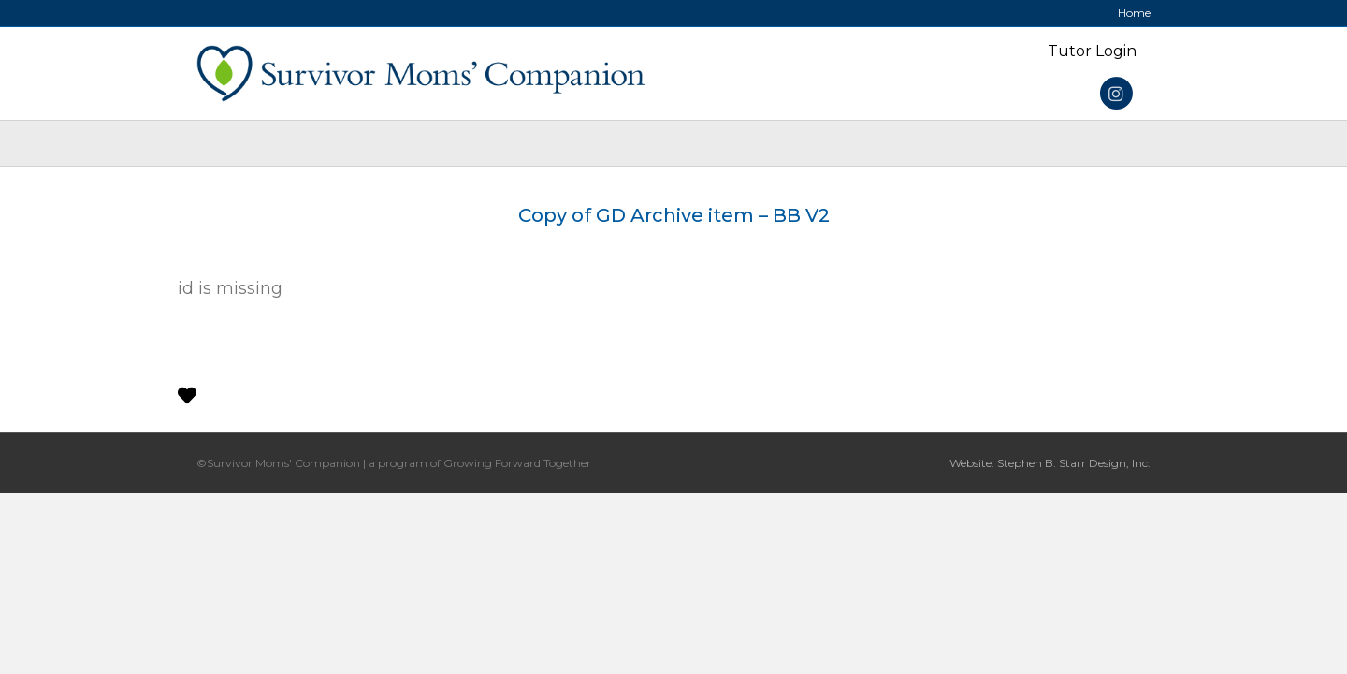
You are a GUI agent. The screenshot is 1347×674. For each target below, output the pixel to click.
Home (1134, 13)
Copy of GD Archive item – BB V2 (674, 215)
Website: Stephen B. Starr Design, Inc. (1050, 463)
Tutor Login (1092, 51)
